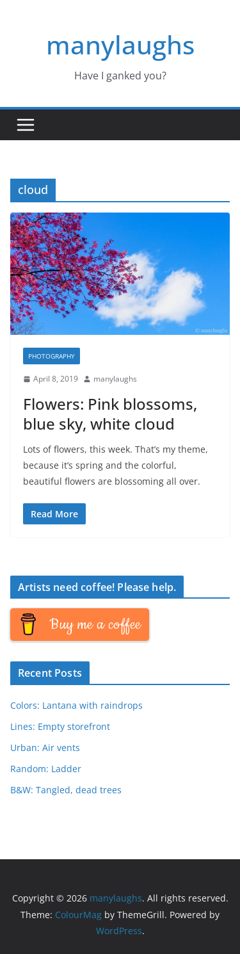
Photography (51, 356)
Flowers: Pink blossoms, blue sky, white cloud (110, 413)
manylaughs (120, 44)
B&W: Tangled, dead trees (66, 790)
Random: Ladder (45, 769)
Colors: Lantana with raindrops (76, 705)
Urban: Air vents (45, 747)
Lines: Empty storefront (60, 726)
